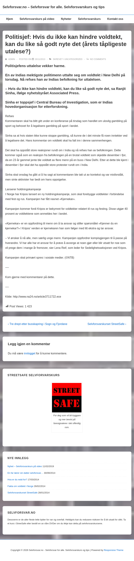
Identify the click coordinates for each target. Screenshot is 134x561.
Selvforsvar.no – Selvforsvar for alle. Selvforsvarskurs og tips (54, 7)
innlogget (29, 353)
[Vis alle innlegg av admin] (10, 59)
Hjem (9, 18)
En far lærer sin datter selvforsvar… (25, 473)
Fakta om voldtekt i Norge (20, 486)
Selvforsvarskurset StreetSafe (23, 492)
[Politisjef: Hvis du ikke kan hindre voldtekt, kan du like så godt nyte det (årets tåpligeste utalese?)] (40, 59)
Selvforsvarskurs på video (37, 18)
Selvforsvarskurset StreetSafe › (107, 323)
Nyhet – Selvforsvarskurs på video (25, 466)
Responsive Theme (113, 550)
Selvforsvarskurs (89, 18)
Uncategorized (73, 59)
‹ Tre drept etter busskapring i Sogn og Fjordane (37, 323)
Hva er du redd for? (17, 479)
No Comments (98, 59)
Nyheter (66, 18)
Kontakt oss (115, 18)
